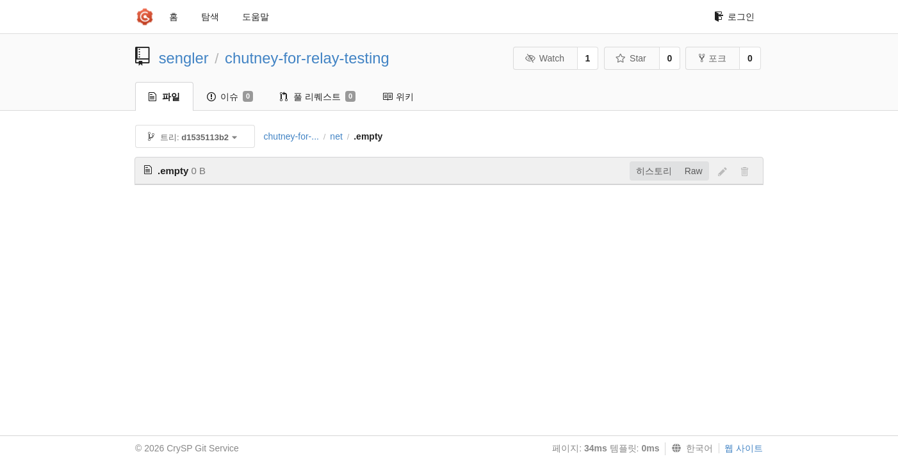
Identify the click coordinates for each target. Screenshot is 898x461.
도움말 (255, 17)
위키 (398, 97)
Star (631, 58)
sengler (184, 58)
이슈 (230, 96)
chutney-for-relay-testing (307, 58)
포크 (712, 58)
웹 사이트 (743, 448)
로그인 (734, 17)
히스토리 (654, 171)
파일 (164, 97)
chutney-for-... (291, 136)
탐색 (210, 17)
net (336, 136)
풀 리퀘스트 (317, 96)
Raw (694, 171)
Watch (544, 58)
